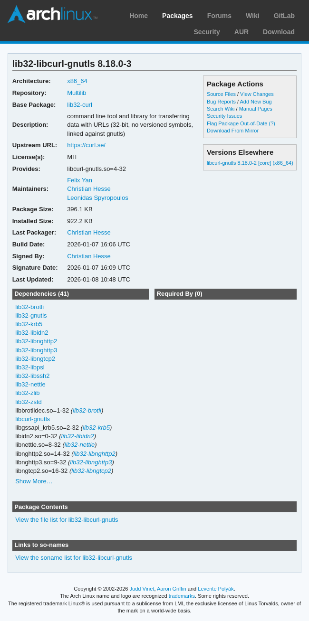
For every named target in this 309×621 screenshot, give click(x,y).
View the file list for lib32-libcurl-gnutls (66, 519)
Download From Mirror (233, 130)
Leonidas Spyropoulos (97, 197)
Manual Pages (255, 109)
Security (207, 32)
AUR (241, 32)
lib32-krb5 (28, 324)
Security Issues (224, 116)
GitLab (284, 15)
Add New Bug (256, 101)
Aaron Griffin (171, 589)
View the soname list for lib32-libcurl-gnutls (73, 557)
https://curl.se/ (86, 145)
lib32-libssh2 (32, 375)
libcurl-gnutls (32, 419)
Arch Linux (52, 14)
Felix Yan (79, 180)
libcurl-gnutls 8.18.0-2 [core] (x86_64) (250, 163)
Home (138, 15)
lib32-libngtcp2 (35, 358)
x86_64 (77, 81)
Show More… (34, 481)
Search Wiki (221, 109)
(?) (272, 123)
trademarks (182, 596)
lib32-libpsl (29, 367)
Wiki (253, 15)
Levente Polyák (215, 589)
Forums (219, 15)
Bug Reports (221, 101)
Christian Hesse (89, 188)
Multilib (76, 92)
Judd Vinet (142, 589)
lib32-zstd (28, 401)
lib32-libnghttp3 (36, 350)
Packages (177, 15)
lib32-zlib (27, 392)
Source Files (221, 94)
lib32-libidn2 (31, 332)
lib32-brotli (29, 306)
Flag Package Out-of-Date (237, 123)
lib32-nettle (30, 384)
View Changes (257, 94)
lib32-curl (79, 104)
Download (279, 32)
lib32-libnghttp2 (36, 341)
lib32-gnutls (31, 315)
